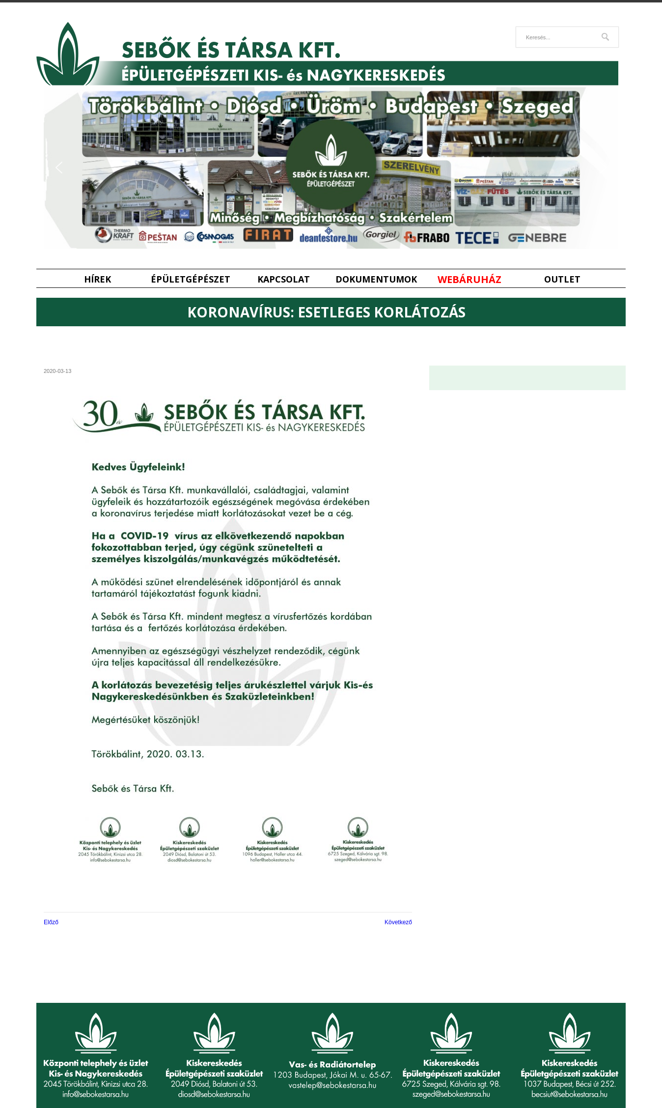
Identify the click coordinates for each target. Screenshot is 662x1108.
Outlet (562, 279)
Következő (398, 922)
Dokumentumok (376, 279)
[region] (331, 167)
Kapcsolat (283, 279)
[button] (59, 167)
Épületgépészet (190, 279)
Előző (51, 922)
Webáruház (469, 279)
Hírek (97, 279)
